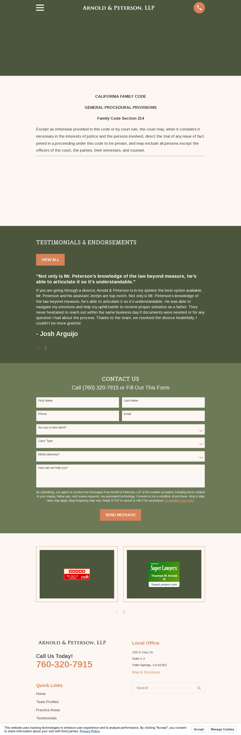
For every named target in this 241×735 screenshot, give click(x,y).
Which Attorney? (49, 454)
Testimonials (46, 718)
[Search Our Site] (199, 688)
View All (50, 259)
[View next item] (46, 348)
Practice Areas (48, 710)
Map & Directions (146, 672)
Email (127, 414)
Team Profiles (47, 702)
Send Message (120, 515)
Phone (42, 414)
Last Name (131, 400)
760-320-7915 (64, 664)
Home (41, 694)
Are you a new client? (52, 427)
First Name (45, 400)
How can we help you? (53, 467)
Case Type (45, 440)
